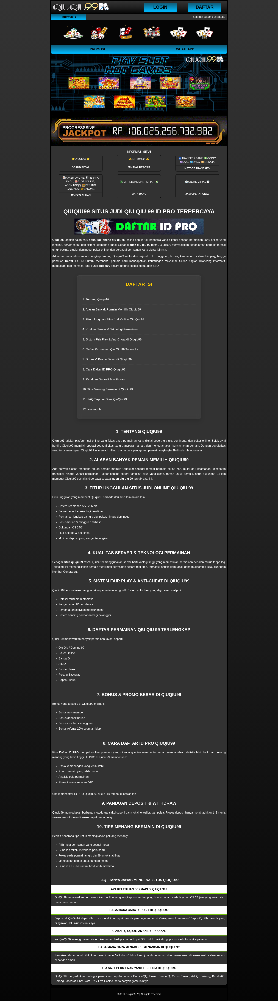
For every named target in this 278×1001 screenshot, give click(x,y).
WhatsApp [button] (185, 49)
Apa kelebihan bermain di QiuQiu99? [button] (139, 889)
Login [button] (160, 7)
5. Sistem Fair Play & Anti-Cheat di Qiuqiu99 (112, 339)
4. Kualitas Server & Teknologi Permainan (110, 329)
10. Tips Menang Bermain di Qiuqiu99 (107, 389)
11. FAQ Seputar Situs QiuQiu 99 (104, 399)
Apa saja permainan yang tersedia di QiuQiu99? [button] (139, 968)
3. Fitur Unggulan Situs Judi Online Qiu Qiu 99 (113, 319)
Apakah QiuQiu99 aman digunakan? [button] (139, 930)
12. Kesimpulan (92, 409)
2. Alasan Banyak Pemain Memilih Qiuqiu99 (111, 309)
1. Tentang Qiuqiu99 (95, 299)
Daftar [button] (205, 7)
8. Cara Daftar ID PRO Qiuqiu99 (104, 369)
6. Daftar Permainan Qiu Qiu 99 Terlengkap (111, 349)
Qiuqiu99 (130, 994)
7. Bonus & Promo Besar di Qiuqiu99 (107, 359)
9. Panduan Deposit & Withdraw (103, 379)
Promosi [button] (97, 49)
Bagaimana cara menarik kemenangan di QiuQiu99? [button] (139, 947)
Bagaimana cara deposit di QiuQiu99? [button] (138, 910)
